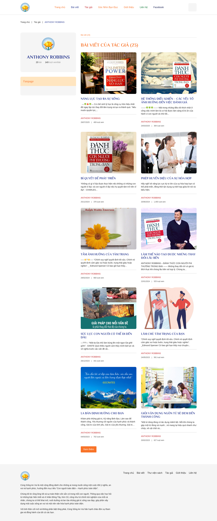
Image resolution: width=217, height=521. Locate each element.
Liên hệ (144, 7)
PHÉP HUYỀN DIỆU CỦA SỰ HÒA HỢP (166, 178)
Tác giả (88, 7)
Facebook (158, 7)
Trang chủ (59, 7)
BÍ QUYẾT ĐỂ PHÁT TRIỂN (98, 178)
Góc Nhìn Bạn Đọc (108, 7)
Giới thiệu (129, 7)
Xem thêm (88, 449)
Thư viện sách (154, 473)
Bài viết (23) (85, 35)
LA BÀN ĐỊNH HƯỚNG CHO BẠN (102, 413)
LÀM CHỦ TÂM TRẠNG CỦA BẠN (163, 333)
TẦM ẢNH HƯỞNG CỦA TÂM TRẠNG (105, 254)
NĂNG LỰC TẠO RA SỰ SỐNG (100, 98)
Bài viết (75, 7)
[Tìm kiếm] (192, 7)
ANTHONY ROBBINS (91, 118)
